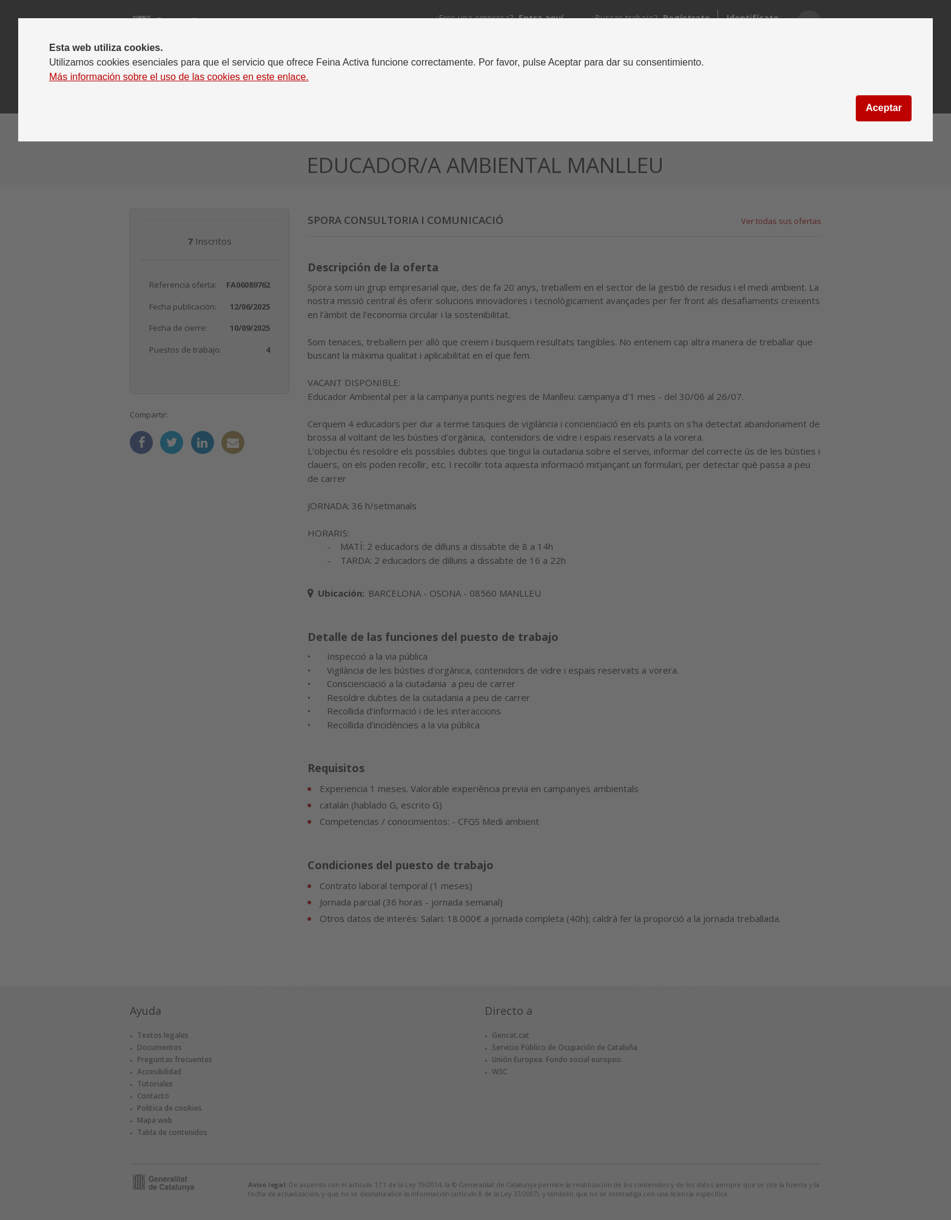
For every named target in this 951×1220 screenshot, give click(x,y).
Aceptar (883, 108)
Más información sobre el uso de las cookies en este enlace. (179, 77)
